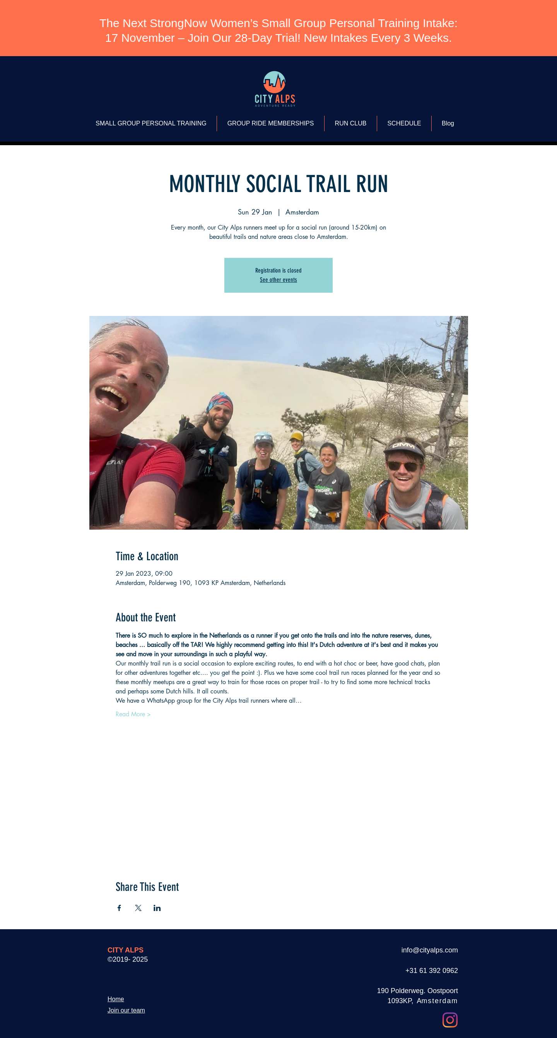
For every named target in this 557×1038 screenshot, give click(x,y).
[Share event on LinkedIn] (157, 908)
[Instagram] (450, 1020)
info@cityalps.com (430, 950)
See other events (278, 279)
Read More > (133, 714)
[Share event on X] (138, 908)
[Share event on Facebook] (119, 908)
